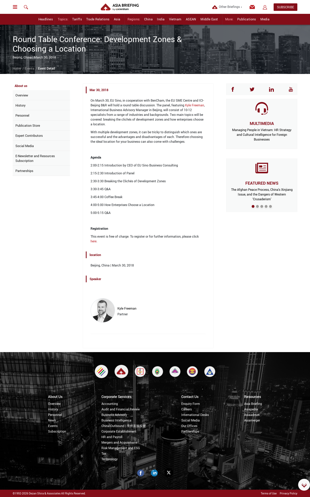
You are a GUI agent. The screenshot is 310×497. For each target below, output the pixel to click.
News (52, 420)
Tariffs (77, 19)
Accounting (109, 404)
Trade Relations (97, 19)
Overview (21, 95)
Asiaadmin (251, 415)
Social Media (24, 146)
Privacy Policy (288, 493)
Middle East (209, 19)
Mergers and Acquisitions (119, 442)
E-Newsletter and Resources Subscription (35, 158)
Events (29, 68)
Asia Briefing (253, 404)
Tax (103, 453)
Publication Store (27, 125)
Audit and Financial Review (120, 409)
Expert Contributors (29, 135)
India (160, 19)
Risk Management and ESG (120, 448)
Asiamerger (252, 420)
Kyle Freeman (194, 105)
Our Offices (189, 426)
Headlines (45, 19)
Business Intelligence (116, 420)
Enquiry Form (190, 404)
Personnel (22, 115)
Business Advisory (114, 415)
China (148, 19)
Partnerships (24, 171)
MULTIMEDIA (262, 123)
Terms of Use (269, 493)
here (93, 241)
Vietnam (175, 19)
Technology (109, 459)
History (20, 105)
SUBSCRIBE (285, 7)
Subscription (57, 431)
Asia (117, 19)
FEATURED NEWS (261, 183)
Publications (246, 19)
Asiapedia (251, 409)
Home (17, 68)
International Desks (195, 415)
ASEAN (191, 19)
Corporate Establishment (118, 431)
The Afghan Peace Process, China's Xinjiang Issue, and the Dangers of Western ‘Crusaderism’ (262, 194)
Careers (186, 409)
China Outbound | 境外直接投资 (123, 426)
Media (264, 19)
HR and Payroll (111, 437)
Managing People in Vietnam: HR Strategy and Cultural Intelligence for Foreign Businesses (261, 135)
